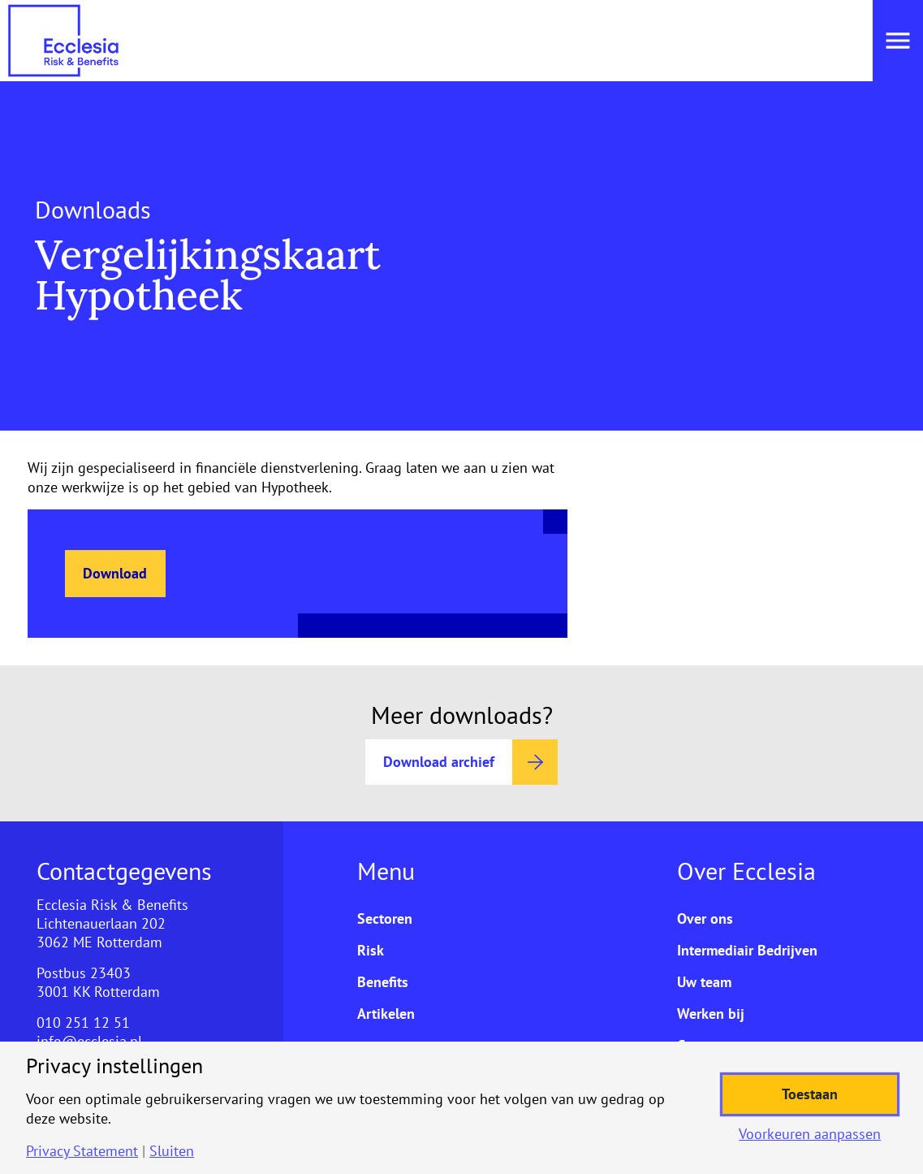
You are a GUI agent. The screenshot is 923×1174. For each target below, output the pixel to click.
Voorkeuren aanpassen (810, 1134)
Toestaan (810, 1094)
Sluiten (171, 1151)
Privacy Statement (82, 1151)
